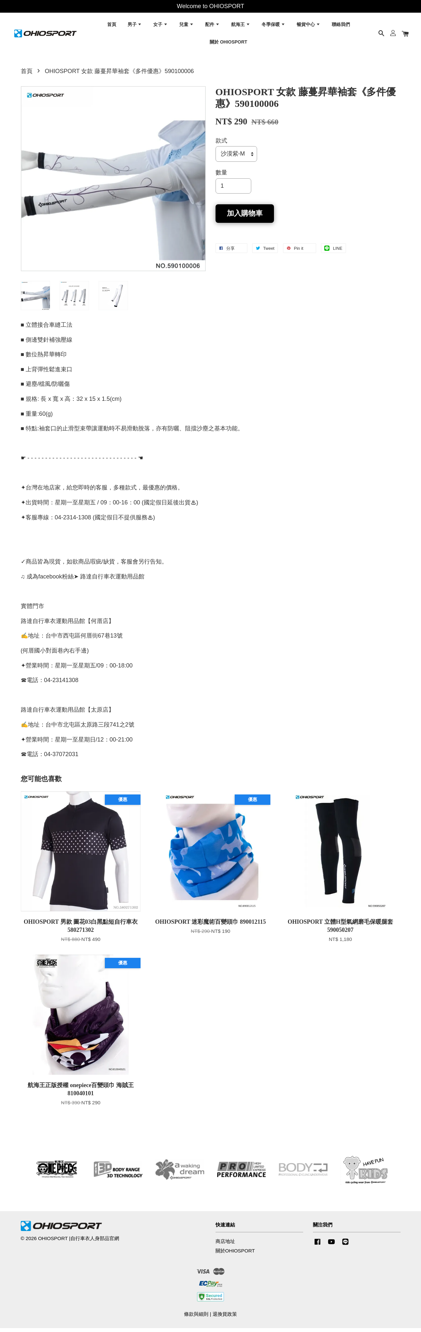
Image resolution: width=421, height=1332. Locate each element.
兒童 (186, 26)
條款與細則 (196, 1318)
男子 (135, 26)
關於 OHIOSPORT (228, 43)
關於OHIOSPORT (235, 1254)
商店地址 (225, 1245)
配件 (212, 26)
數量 (221, 176)
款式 (221, 144)
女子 (160, 26)
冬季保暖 (273, 26)
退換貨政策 (225, 1318)
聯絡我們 (341, 26)
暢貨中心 (308, 26)
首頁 (111, 26)
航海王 (240, 26)
